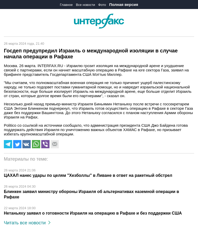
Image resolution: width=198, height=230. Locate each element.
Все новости (85, 5)
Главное (66, 5)
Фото (102, 5)
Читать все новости (27, 222)
